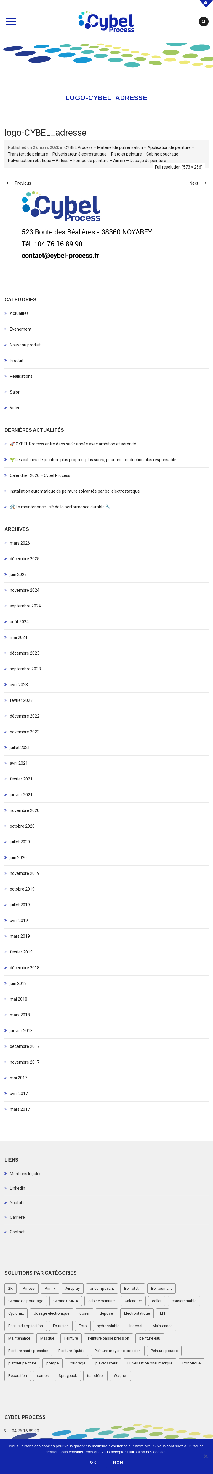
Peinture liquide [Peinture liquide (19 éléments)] (71, 1350)
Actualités (19, 313)
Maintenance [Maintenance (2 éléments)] (19, 1338)
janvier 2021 (21, 794)
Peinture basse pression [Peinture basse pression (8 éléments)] (108, 1338)
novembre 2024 (24, 590)
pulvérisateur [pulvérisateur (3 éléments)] (106, 1363)
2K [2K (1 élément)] (10, 1288)
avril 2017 (19, 1093)
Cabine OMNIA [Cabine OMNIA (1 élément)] (65, 1301)
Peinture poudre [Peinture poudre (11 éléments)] (164, 1350)
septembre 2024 (25, 606)
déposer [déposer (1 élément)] (107, 1313)
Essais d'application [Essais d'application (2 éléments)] (25, 1326)
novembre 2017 (24, 1062)
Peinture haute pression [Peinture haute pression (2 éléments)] (28, 1350)
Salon (15, 392)
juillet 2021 (20, 747)
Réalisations (21, 376)
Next (199, 183)
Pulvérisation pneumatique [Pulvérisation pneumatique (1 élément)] (149, 1363)
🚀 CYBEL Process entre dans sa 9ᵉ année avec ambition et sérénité (73, 444)
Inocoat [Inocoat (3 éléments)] (135, 1326)
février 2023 (21, 700)
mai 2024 (18, 637)
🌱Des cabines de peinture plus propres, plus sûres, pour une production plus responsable (93, 459)
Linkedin (17, 1188)
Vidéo (15, 407)
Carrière (17, 1217)
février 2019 (21, 952)
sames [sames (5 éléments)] (43, 1375)
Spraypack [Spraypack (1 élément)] (68, 1375)
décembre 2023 (24, 653)
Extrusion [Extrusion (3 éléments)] (61, 1326)
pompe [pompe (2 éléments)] (52, 1363)
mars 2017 (20, 1109)
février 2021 (21, 779)
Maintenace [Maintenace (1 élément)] (162, 1326)
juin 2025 (18, 574)
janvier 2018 (21, 1030)
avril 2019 (19, 920)
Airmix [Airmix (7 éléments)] (50, 1288)
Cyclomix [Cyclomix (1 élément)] (16, 1313)
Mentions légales (25, 1173)
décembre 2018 (24, 967)
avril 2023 (19, 684)
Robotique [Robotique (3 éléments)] (191, 1363)
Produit (16, 360)
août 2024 (19, 621)
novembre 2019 (24, 873)
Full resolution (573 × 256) (179, 167)
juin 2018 (18, 983)
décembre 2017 (24, 1046)
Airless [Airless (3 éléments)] (29, 1288)
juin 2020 (18, 857)
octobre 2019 (22, 889)
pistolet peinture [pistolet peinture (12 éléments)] (22, 1363)
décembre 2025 (24, 558)
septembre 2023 (25, 669)
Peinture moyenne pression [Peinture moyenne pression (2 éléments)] (118, 1350)
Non (118, 1462)
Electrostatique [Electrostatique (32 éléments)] (137, 1313)
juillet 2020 (20, 842)
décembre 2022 (24, 716)
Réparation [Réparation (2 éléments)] (17, 1375)
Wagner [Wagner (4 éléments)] (120, 1375)
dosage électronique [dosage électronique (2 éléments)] (51, 1313)
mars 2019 (20, 936)
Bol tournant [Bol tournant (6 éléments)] (161, 1288)
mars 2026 (20, 543)
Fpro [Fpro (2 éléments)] (83, 1326)
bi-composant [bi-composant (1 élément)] (102, 1288)
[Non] (206, 1456)
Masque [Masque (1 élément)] (47, 1338)
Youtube (18, 1202)
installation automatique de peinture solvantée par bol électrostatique (75, 491)
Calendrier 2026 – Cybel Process (40, 475)
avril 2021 (19, 763)
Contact (17, 1231)
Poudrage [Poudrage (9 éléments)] (77, 1363)
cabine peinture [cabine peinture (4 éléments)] (101, 1301)
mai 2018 (18, 999)
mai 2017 (18, 1077)
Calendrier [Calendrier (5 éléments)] (133, 1301)
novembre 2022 (24, 731)
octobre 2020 (22, 826)
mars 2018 (20, 1015)
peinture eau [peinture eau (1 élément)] (149, 1338)
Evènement (20, 329)
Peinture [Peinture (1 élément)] (71, 1338)
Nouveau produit (25, 344)
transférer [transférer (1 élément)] (95, 1375)
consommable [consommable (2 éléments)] (184, 1301)
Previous (17, 183)
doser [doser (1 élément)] (84, 1313)
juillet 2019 (20, 904)
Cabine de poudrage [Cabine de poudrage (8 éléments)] (25, 1301)
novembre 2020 (24, 810)
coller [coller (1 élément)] (156, 1301)
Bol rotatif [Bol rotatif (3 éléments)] (132, 1288)
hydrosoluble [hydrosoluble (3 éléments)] (108, 1326)
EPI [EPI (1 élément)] (162, 1313)
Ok (93, 1462)
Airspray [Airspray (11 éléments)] (72, 1288)
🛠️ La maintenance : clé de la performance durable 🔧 (60, 506)
